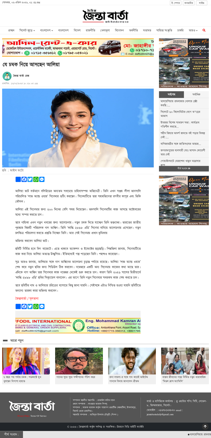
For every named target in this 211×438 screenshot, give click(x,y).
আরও (193, 30)
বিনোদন (119, 30)
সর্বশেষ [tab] (171, 95)
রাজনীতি (90, 30)
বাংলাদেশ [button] (46, 30)
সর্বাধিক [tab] (196, 95)
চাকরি (180, 30)
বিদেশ (77, 30)
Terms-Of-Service (38, 416)
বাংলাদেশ (63, 30)
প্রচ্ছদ (11, 30)
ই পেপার (175, 3)
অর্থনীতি (133, 30)
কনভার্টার (188, 3)
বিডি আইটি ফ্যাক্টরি (134, 427)
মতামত (147, 30)
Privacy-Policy (24, 416)
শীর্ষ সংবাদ (184, 169)
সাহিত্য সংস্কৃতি (164, 30)
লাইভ (201, 3)
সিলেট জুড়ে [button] (27, 30)
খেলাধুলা (105, 30)
